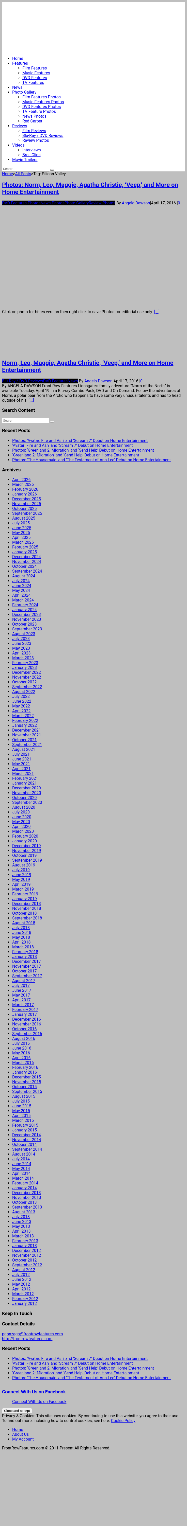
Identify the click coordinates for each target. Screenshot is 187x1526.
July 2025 (21, 523)
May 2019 (21, 879)
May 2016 (21, 1053)
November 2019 (26, 850)
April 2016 (21, 1057)
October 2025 (24, 508)
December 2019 (26, 845)
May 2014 (21, 1168)
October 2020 (24, 797)
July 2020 (21, 812)
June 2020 (21, 816)
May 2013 (21, 1226)
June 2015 (21, 1106)
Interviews (31, 150)
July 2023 (21, 638)
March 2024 (23, 600)
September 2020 (27, 802)
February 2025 (25, 547)
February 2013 (25, 1240)
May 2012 (21, 1284)
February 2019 (25, 894)
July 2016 (21, 1043)
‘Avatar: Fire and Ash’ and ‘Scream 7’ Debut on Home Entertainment (72, 445)
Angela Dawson (136, 203)
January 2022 (24, 725)
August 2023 (23, 633)
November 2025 (26, 503)
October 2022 (24, 682)
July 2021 (21, 754)
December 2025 (26, 498)
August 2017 (23, 980)
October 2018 (24, 913)
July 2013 (21, 1216)
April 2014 (21, 1173)
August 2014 (23, 1154)
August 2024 (23, 576)
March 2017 (23, 1004)
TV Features (33, 82)
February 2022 (25, 720)
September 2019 (27, 860)
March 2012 (23, 1293)
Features (20, 63)
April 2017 (21, 1000)
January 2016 (24, 1072)
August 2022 (23, 691)
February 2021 (25, 778)
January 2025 (24, 551)
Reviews (19, 125)
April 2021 (21, 768)
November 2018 (26, 908)
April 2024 (21, 595)
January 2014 (24, 1187)
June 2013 (21, 1221)
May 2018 (21, 937)
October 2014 (24, 1144)
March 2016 (23, 1062)
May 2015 (21, 1110)
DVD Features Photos (41, 106)
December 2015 (26, 1077)
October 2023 (24, 624)
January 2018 (24, 956)
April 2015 (21, 1115)
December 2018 (26, 903)
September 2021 (27, 744)
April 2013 (21, 1231)
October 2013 (24, 1202)
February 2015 (25, 1125)
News (17, 87)
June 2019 (21, 874)
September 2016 (27, 1033)
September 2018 (27, 918)
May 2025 (21, 532)
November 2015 (26, 1081)
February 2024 (25, 604)
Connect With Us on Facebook (34, 1392)
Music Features (36, 72)
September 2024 (27, 571)
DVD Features (34, 77)
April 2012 (21, 1289)
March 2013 (23, 1236)
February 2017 (25, 1009)
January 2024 (24, 609)
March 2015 (23, 1120)
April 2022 (21, 710)
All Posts (23, 173)
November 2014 (26, 1139)
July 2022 (21, 696)
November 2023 (26, 619)
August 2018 (23, 922)
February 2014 (25, 1183)
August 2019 (23, 865)
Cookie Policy (123, 1420)
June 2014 (21, 1163)
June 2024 (21, 585)
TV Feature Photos (39, 111)
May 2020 (21, 821)
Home (17, 58)
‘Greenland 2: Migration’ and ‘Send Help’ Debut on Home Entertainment (75, 455)
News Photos (34, 116)
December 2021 (26, 730)
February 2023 (25, 662)
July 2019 (21, 869)
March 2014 (23, 1178)
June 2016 (21, 1048)
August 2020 (23, 807)
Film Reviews (34, 130)
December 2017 (26, 961)
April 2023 (21, 653)
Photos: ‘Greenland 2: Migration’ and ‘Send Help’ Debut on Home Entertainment (83, 450)
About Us (20, 1434)
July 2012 (21, 1274)
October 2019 (24, 855)
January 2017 (24, 1014)
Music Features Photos (43, 101)
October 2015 (24, 1086)
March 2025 (23, 542)
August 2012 (23, 1269)
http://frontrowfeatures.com (27, 1338)
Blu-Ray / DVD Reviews (42, 135)
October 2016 (24, 1028)
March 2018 (23, 947)
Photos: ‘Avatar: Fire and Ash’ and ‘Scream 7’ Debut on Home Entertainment (80, 440)
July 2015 (21, 1101)
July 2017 (21, 985)
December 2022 (26, 672)
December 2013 (26, 1192)
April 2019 (21, 884)
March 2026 (23, 484)
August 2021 (23, 749)
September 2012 (27, 1265)
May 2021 (21, 763)
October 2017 (24, 971)
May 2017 (21, 995)
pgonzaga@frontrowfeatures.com (32, 1334)
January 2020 (24, 841)
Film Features (34, 68)
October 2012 (24, 1260)
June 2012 (21, 1279)
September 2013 (27, 1207)
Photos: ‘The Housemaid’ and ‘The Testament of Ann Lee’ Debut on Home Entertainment (91, 459)
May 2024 (21, 590)
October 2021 (24, 739)
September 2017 (27, 975)
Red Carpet (32, 121)
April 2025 (21, 537)
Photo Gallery (24, 92)
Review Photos (35, 140)
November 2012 (26, 1255)
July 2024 (21, 580)
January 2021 (24, 783)
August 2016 (23, 1038)
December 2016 (26, 1019)
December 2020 (26, 788)
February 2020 (25, 836)
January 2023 (24, 667)
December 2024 (26, 556)
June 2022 (21, 701)
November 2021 (26, 735)
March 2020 (23, 831)
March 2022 (23, 715)
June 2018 (21, 932)
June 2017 (21, 990)
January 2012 (24, 1303)
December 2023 (26, 614)
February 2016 (25, 1067)
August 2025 (23, 518)
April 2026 (21, 479)
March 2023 (23, 657)
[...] (157, 311)
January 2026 (24, 494)
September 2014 (27, 1149)
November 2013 (26, 1197)
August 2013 (23, 1212)
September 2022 (27, 686)
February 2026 (25, 489)
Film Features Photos (41, 97)
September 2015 (27, 1091)
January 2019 (24, 898)
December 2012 (26, 1250)
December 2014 (26, 1134)
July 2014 (21, 1159)
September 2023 (27, 629)
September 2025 (27, 513)
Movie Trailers (24, 159)
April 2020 (21, 826)
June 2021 (21, 759)
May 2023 (21, 648)
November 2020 (26, 792)
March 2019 (23, 889)
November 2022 (26, 677)
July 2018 (21, 927)
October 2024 (24, 566)
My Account (23, 1439)
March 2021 (23, 773)
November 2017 (26, 966)
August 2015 (23, 1096)
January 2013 (24, 1245)
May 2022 (21, 706)
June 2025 (21, 527)
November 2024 (26, 561)
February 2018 (25, 951)
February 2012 (25, 1298)
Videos (18, 145)
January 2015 (24, 1130)
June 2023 (21, 643)
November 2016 (26, 1024)
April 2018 (21, 942)
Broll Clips (31, 154)
